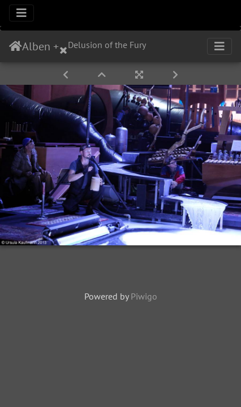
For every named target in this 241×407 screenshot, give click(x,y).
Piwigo (144, 296)
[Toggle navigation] (21, 13)
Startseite (15, 46)
